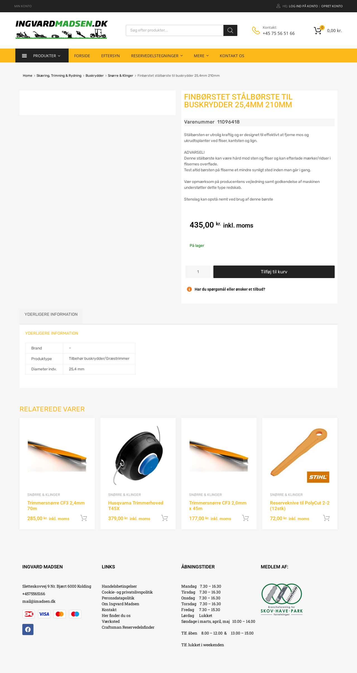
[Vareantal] (198, 272)
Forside (82, 55)
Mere (201, 55)
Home (27, 76)
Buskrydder (95, 76)
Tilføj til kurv (274, 271)
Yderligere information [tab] (51, 314)
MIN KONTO (23, 6)
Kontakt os (232, 55)
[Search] (230, 30)
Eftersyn (110, 55)
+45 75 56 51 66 (276, 33)
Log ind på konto (303, 6)
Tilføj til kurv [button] (83, 518)
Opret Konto (332, 6)
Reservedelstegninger (157, 55)
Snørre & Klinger (120, 76)
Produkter (46, 55)
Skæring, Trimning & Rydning (59, 76)
